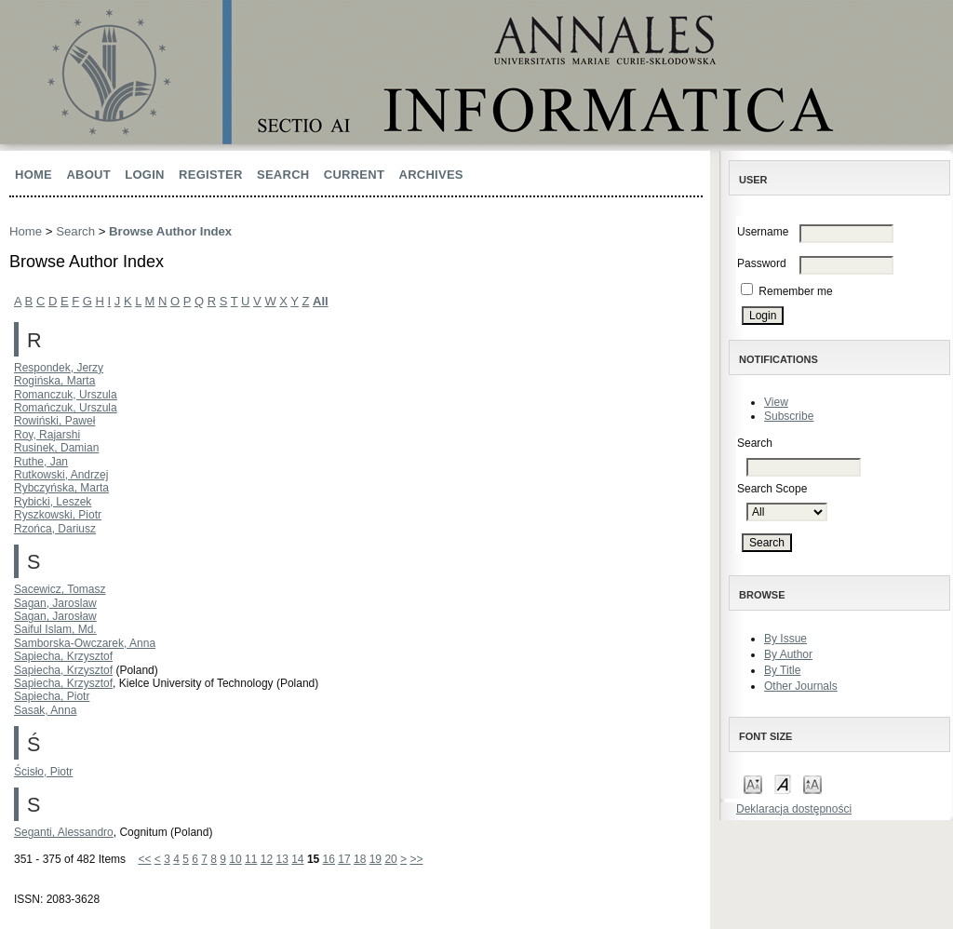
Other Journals (801, 686)
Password (761, 263)
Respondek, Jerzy (58, 367)
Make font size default (782, 783)
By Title (782, 670)
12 (267, 859)
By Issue (785, 638)
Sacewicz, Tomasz (59, 589)
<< (144, 859)
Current (354, 175)
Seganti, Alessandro (64, 832)
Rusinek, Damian (56, 447)
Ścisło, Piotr (43, 771)
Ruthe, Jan (41, 461)
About (88, 175)
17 (344, 859)
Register (211, 175)
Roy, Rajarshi (47, 434)
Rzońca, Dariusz (55, 528)
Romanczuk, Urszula (65, 394)
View (776, 402)
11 (251, 859)
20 (390, 859)
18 (360, 859)
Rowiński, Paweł (54, 420)
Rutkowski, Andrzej (61, 474)
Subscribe (788, 416)
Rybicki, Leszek (52, 501)
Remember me (795, 291)
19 (375, 859)
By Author (788, 654)
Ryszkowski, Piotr (57, 514)
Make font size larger (812, 783)
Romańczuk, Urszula (65, 407)
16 (329, 859)
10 (235, 859)
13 (281, 859)
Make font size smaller (753, 783)
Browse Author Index (170, 231)
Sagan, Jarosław (55, 616)
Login (144, 175)
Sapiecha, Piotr (51, 696)
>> (416, 859)
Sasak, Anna (45, 710)
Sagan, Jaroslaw (55, 603)
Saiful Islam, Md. (55, 629)
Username (762, 231)
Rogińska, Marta (54, 380)
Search (283, 175)
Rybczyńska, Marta (61, 487)
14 (297, 859)
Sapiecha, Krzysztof (63, 656)
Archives (431, 175)
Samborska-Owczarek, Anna (84, 643)
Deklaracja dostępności (794, 808)
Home (33, 175)
